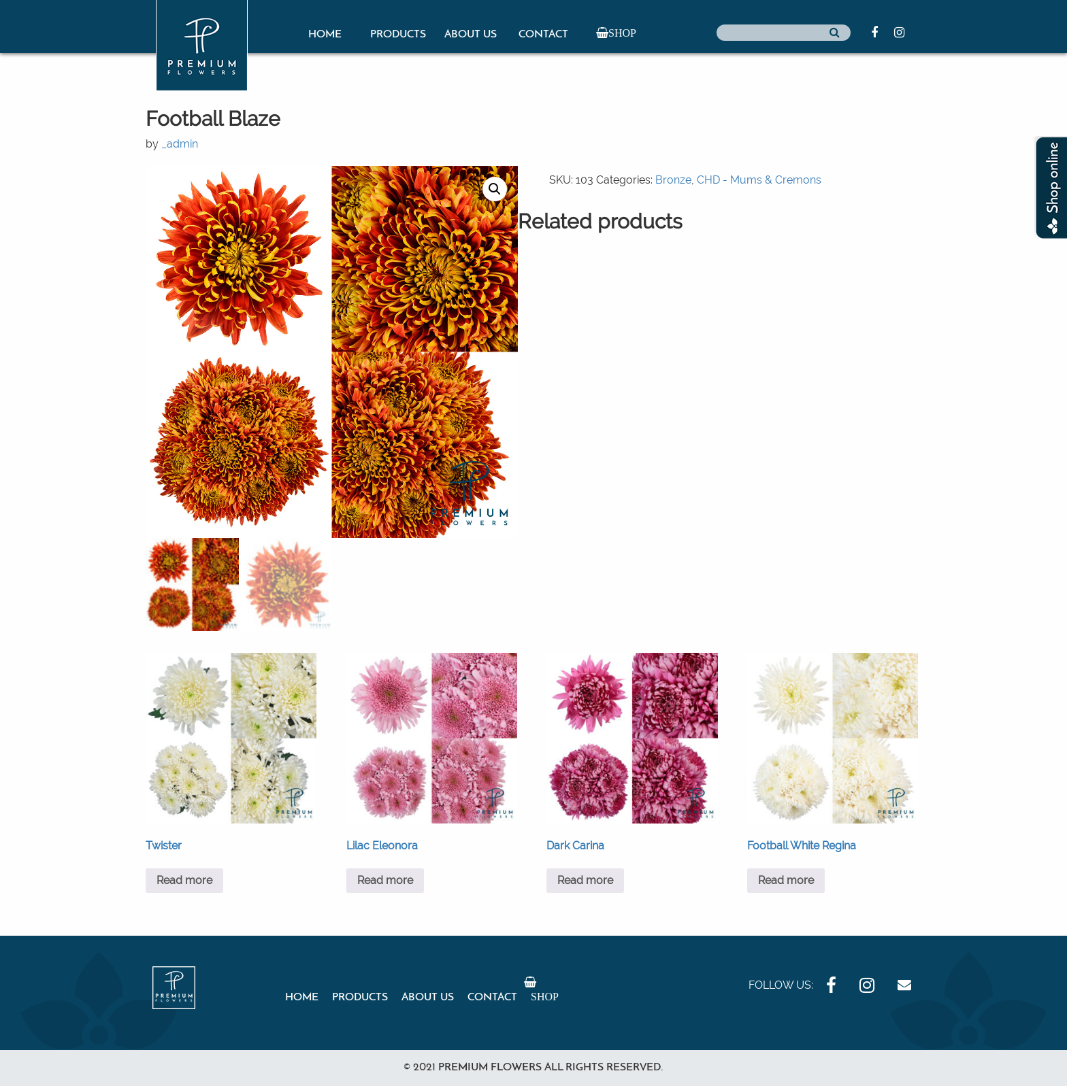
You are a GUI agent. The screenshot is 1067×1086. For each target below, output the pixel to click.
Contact (543, 34)
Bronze (673, 179)
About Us (470, 34)
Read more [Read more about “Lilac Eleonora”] (385, 880)
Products (398, 34)
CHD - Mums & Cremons (759, 179)
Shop (622, 32)
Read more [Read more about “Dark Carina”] (585, 880)
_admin (179, 143)
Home (325, 34)
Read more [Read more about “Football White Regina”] (786, 880)
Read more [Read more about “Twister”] (184, 880)
